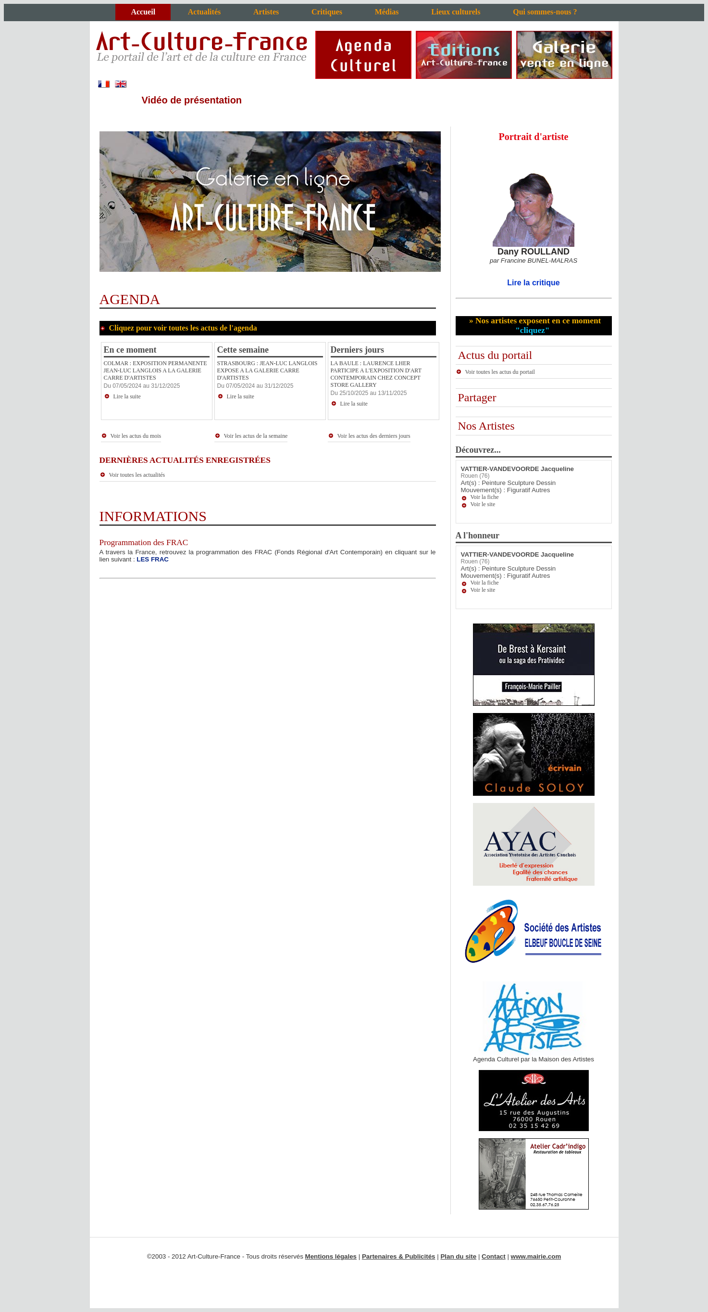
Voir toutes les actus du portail (495, 372)
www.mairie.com (536, 1256)
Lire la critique (533, 283)
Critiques (326, 12)
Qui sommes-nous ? (545, 12)
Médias (387, 12)
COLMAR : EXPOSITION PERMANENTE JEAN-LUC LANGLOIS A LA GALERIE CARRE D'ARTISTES (155, 370)
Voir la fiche (485, 497)
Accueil (143, 12)
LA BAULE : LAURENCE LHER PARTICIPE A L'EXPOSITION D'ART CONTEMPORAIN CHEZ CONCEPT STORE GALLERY (376, 374)
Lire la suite (122, 396)
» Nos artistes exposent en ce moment (534, 325)
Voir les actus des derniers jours (369, 436)
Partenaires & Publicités (398, 1256)
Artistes (266, 12)
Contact (494, 1256)
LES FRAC (153, 559)
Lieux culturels (455, 12)
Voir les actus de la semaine (251, 436)
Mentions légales (331, 1256)
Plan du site (458, 1256)
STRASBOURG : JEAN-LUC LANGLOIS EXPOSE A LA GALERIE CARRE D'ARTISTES (267, 370)
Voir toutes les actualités (132, 474)
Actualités (204, 12)
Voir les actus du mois (131, 436)
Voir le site (483, 504)
